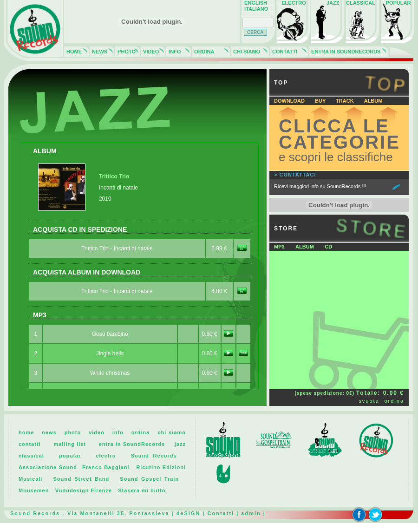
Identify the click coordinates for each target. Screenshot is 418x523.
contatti (30, 444)
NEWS (98, 51)
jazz (180, 444)
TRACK (345, 101)
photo (73, 432)
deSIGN (188, 513)
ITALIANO (255, 9)
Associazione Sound (48, 467)
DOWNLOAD (290, 101)
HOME (73, 51)
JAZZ (327, 3)
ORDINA (203, 51)
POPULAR (397, 3)
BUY (321, 101)
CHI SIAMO (245, 51)
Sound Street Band (81, 479)
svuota (369, 401)
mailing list (69, 444)
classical (31, 455)
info (118, 432)
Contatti (221, 513)
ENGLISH (254, 3)
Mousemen (34, 490)
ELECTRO (292, 3)
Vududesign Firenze (83, 490)
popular (70, 455)
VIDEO (149, 51)
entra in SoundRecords (132, 444)
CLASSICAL (360, 3)
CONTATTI (283, 51)
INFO (173, 51)
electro (106, 455)
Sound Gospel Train (149, 479)
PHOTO (125, 51)
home (26, 432)
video (96, 432)
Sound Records (154, 455)
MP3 (279, 246)
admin (251, 513)
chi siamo (171, 432)
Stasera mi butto (141, 490)
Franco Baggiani (106, 467)
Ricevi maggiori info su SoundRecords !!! (320, 186)
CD (328, 246)
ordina (394, 401)
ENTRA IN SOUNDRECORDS (344, 51)
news (49, 432)
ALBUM (373, 101)
